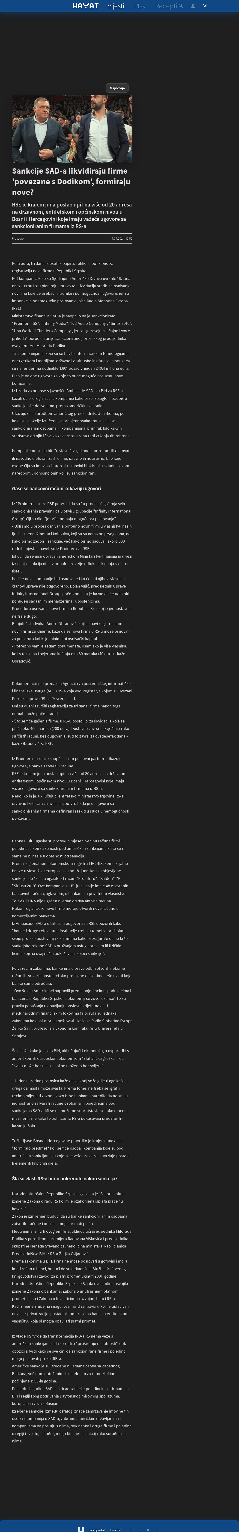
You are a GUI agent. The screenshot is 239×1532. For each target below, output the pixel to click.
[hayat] (86, 6)
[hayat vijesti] (116, 6)
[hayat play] (139, 6)
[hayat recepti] (166, 6)
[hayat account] (193, 5)
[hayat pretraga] (181, 5)
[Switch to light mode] (205, 5)
